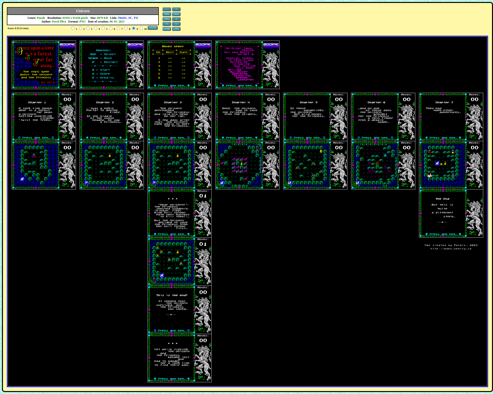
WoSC (123, 18)
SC (130, 18)
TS (135, 18)
